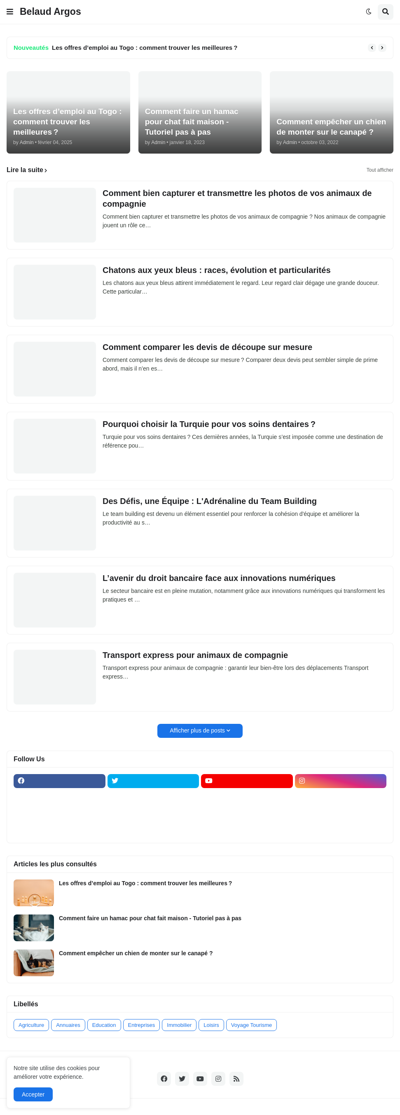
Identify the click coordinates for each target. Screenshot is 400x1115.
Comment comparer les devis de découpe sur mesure (208, 347)
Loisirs (211, 1025)
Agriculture (31, 1025)
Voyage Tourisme (251, 1025)
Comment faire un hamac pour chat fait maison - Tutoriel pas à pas (150, 918)
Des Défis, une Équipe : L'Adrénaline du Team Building (210, 501)
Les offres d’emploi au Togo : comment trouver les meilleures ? (144, 47)
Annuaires (68, 1025)
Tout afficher (380, 170)
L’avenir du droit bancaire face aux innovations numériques (219, 578)
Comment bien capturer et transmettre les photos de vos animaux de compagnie (237, 198)
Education (104, 1025)
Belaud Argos (50, 11)
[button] (10, 12)
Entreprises (141, 1025)
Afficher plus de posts (197, 730)
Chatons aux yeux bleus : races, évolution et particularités (217, 270)
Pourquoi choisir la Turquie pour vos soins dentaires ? (209, 424)
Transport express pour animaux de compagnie (195, 655)
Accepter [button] (33, 1094)
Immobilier (179, 1025)
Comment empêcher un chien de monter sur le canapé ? (136, 953)
